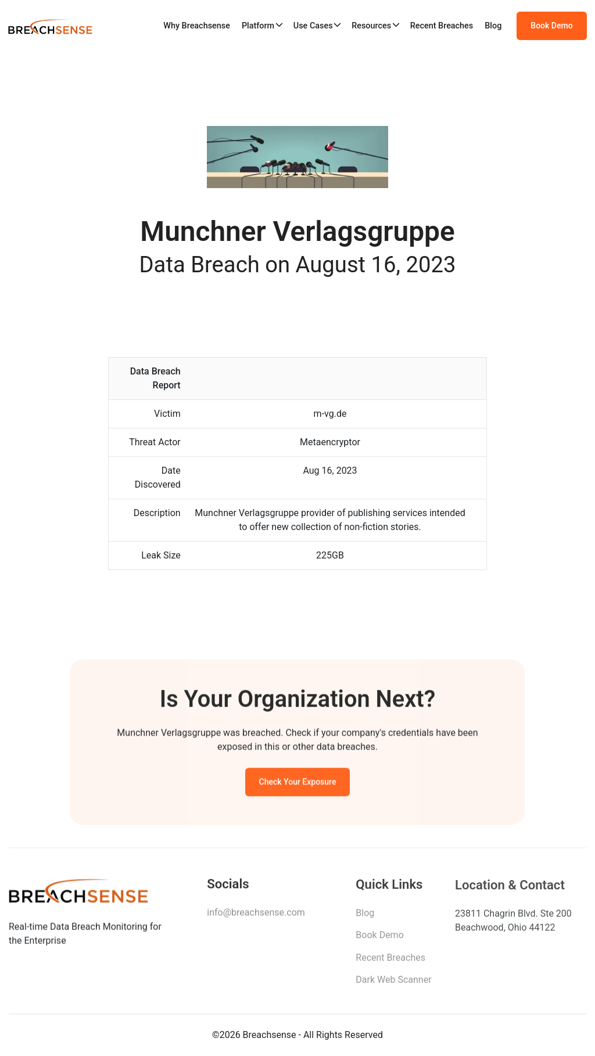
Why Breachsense (196, 26)
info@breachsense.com (255, 915)
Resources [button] (371, 26)
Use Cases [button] (313, 26)
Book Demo (551, 25)
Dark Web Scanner (393, 983)
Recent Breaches (442, 26)
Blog (493, 26)
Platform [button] (258, 26)
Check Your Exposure (297, 783)
